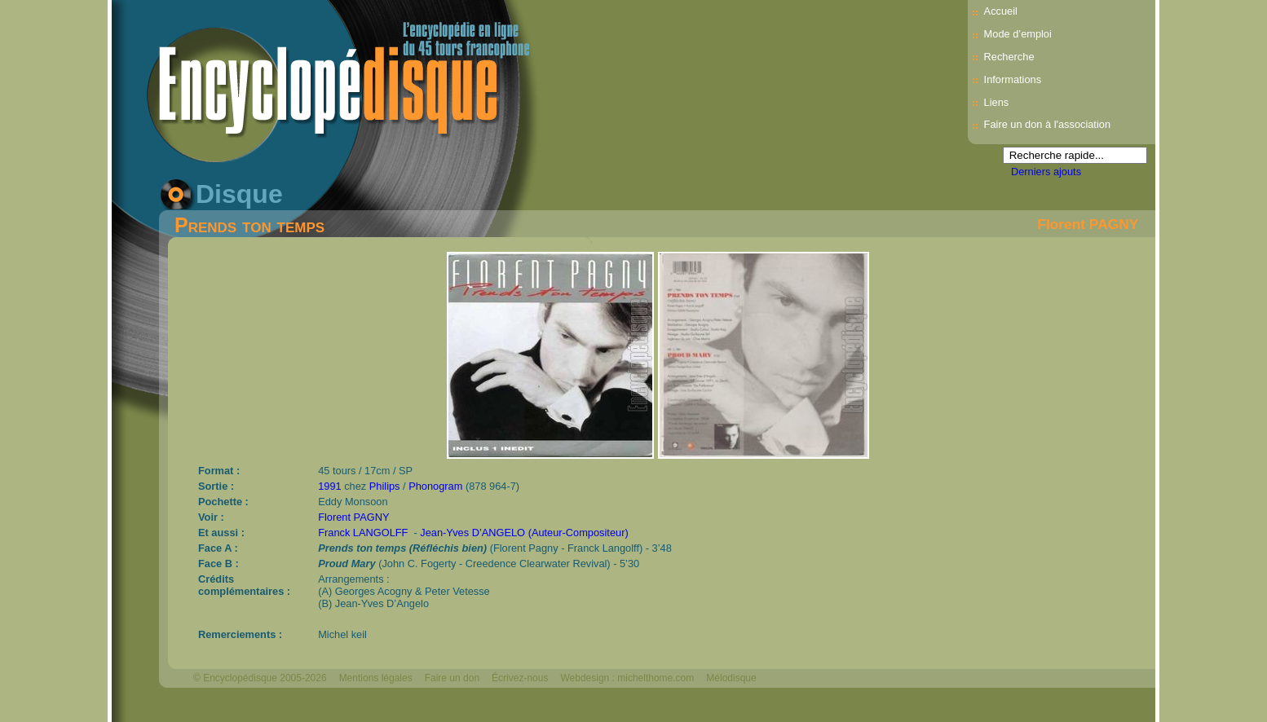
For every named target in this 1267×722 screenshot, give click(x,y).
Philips (384, 486)
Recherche (1009, 57)
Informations (1012, 79)
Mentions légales (376, 678)
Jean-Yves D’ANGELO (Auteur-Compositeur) (524, 532)
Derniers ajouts (1046, 171)
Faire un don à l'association (1047, 124)
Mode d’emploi (1018, 34)
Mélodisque (731, 678)
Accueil (1001, 11)
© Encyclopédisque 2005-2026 (260, 678)
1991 (329, 486)
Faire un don (452, 678)
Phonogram (435, 486)
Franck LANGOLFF (363, 532)
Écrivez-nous (520, 678)
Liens (996, 102)
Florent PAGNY (1087, 224)
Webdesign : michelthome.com (627, 678)
